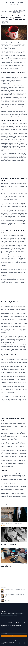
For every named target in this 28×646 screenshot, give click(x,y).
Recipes (21, 613)
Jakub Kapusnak (25, 563)
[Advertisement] (14, 168)
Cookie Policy (24, 643)
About (12, 615)
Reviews (13, 613)
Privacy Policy (19, 643)
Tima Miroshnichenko (24, 542)
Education (2, 615)
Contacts (15, 615)
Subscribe (14, 635)
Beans (9, 613)
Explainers (7, 615)
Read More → (3, 525)
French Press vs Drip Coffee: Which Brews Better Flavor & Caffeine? (15, 599)
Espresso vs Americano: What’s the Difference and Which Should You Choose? (13, 622)
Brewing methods (4, 613)
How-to (17, 613)
